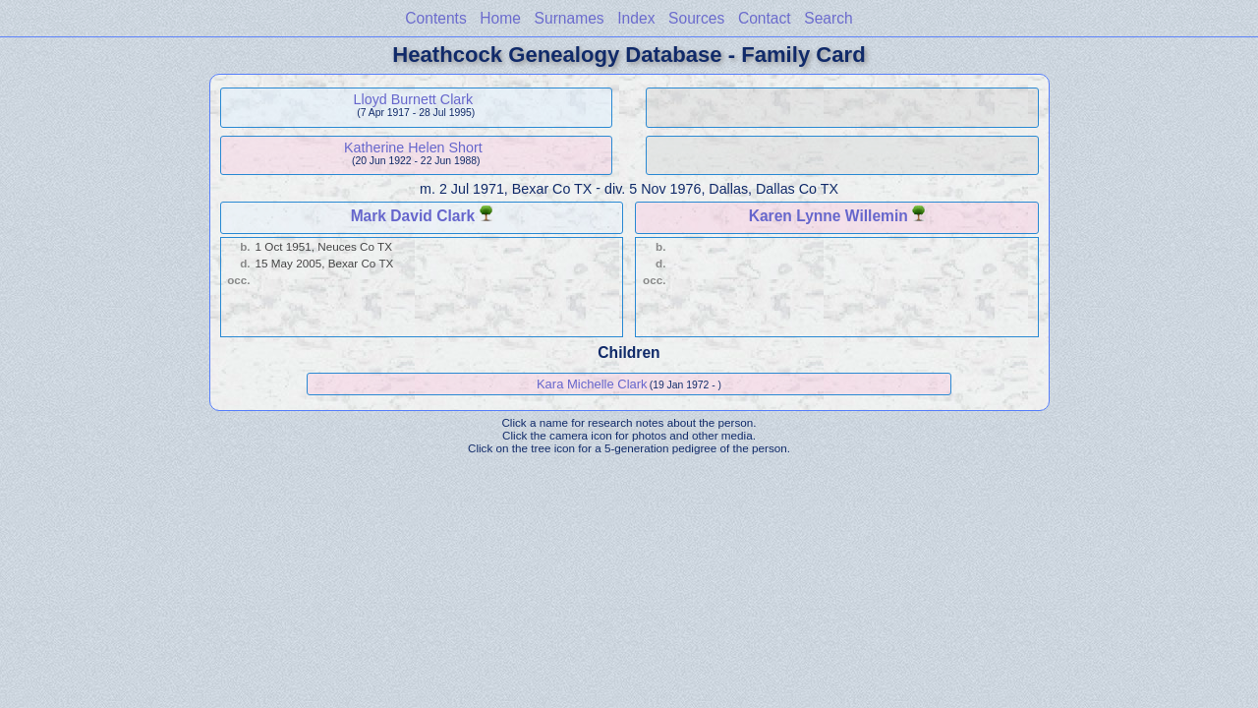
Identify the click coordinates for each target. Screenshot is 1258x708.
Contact (764, 18)
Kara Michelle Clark (592, 384)
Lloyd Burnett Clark (414, 99)
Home (500, 18)
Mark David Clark (413, 215)
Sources (696, 18)
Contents (435, 18)
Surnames (569, 18)
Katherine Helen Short (413, 147)
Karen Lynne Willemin (828, 215)
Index (636, 18)
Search (828, 18)
